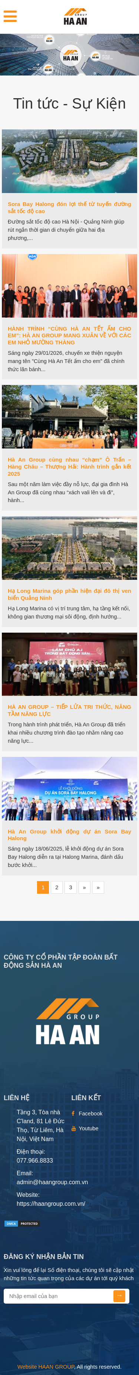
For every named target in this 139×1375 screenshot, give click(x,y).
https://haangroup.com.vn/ (51, 1204)
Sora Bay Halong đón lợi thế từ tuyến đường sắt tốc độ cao (69, 207)
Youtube (89, 1128)
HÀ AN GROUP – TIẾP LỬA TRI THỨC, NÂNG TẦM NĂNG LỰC (69, 710)
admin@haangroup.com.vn (52, 1182)
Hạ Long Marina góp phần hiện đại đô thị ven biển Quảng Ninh (69, 594)
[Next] (84, 887)
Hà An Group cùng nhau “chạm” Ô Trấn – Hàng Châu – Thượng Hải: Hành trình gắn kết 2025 (69, 466)
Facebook (91, 1114)
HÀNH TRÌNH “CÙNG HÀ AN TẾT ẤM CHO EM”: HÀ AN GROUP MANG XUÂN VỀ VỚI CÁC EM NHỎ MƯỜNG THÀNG (69, 335)
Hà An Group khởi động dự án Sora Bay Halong (69, 835)
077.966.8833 (35, 1160)
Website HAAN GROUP (45, 1367)
